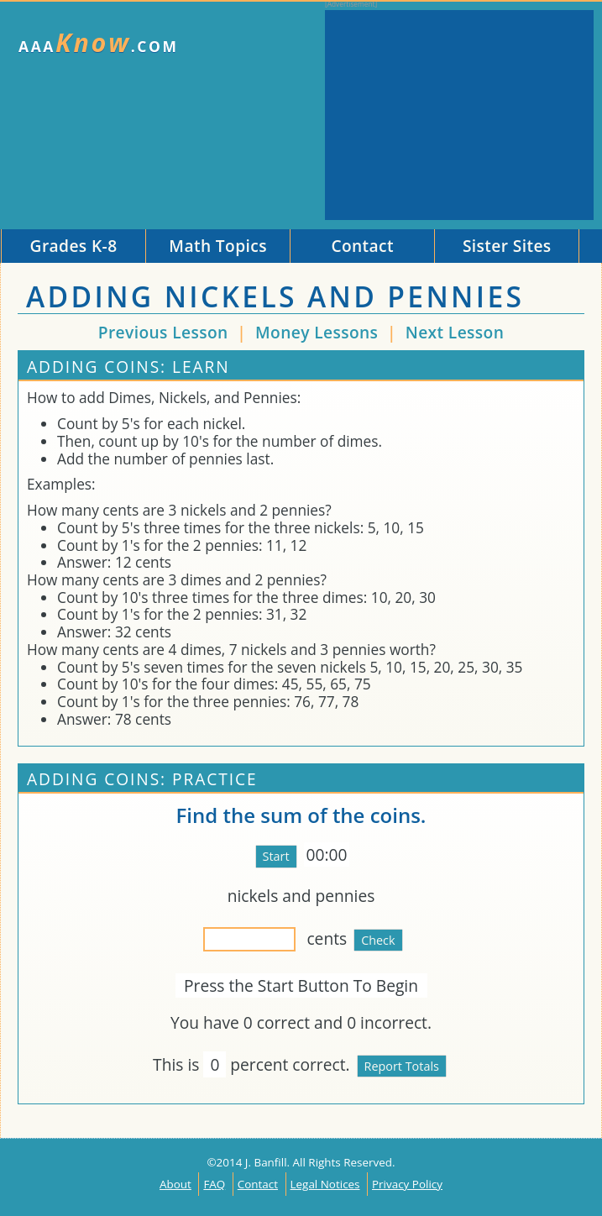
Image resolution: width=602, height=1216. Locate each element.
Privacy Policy (407, 1184)
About (175, 1184)
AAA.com (98, 42)
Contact (258, 1184)
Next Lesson (455, 332)
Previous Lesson (163, 332)
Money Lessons (319, 332)
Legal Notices (325, 1184)
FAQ (214, 1184)
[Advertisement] (459, 115)
